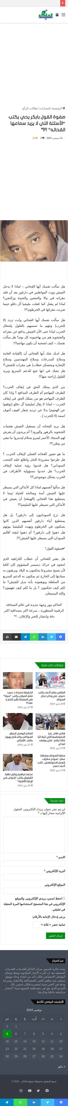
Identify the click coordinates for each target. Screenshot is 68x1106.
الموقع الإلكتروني (55, 884)
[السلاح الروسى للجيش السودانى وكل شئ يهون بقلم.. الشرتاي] (18, 721)
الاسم (60, 857)
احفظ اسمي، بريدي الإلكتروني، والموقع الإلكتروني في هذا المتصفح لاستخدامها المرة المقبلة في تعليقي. (34, 904)
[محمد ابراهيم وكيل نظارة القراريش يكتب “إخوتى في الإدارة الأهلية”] (18, 762)
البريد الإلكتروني (54, 871)
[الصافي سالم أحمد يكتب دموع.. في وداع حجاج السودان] (50, 680)
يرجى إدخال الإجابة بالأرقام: (48, 916)
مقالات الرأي (30, 108)
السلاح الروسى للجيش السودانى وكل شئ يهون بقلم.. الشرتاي (19, 737)
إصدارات (45, 108)
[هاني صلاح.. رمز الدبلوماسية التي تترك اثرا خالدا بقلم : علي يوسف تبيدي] (50, 721)
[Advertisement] (34, 60)
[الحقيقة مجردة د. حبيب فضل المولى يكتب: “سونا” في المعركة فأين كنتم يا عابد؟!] (18, 680)
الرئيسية (58, 108)
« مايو (61, 1066)
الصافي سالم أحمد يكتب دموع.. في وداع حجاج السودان (51, 696)
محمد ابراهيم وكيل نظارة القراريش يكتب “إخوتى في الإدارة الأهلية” (18, 778)
